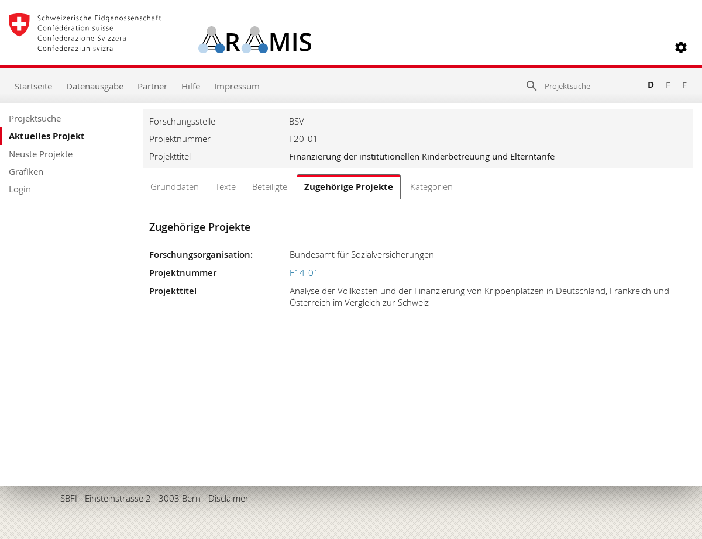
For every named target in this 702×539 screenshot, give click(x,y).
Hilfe (190, 86)
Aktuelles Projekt (47, 136)
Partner (152, 86)
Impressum (237, 86)
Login (20, 189)
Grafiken (26, 171)
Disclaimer (228, 498)
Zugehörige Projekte (348, 187)
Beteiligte (269, 186)
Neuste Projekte (41, 154)
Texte (225, 186)
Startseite (33, 86)
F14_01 (304, 272)
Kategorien (431, 186)
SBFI (68, 498)
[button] (681, 47)
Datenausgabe (94, 86)
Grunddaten (174, 186)
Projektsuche (35, 118)
